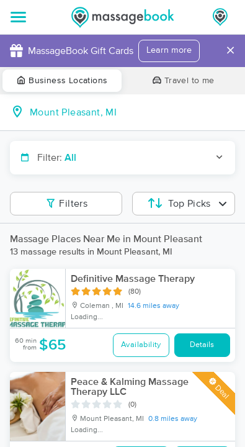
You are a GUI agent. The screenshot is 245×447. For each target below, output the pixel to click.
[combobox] (132, 112)
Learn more (169, 50)
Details (202, 345)
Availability (141, 345)
